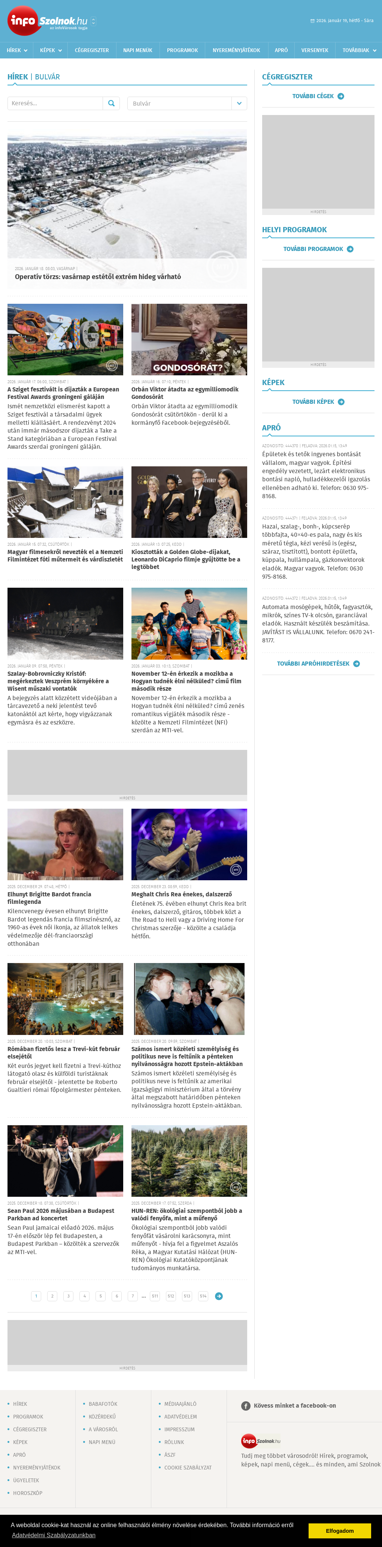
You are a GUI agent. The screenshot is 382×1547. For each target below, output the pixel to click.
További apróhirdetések (313, 663)
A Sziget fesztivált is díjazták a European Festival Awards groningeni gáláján (63, 393)
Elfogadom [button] (340, 1531)
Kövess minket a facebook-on (295, 1406)
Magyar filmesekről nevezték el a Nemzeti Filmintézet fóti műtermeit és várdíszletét (65, 556)
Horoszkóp (27, 1493)
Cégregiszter (92, 50)
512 (171, 1296)
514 (203, 1296)
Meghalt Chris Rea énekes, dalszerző (181, 894)
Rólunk (174, 1442)
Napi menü (102, 1442)
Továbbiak (356, 50)
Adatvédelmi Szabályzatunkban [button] (54, 1535)
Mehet (111, 103)
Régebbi (219, 1296)
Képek (47, 50)
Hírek (14, 50)
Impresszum (179, 1430)
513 (187, 1296)
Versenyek (314, 50)
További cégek (313, 96)
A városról (103, 1430)
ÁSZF (170, 1455)
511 (155, 1296)
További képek (313, 402)
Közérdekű (102, 1417)
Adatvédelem (180, 1417)
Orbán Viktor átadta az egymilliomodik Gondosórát (185, 393)
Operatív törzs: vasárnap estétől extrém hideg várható (98, 277)
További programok (313, 249)
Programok (182, 50)
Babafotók (103, 1404)
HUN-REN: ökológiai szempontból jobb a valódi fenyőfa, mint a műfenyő (186, 1215)
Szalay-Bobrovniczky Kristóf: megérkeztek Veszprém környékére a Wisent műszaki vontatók (58, 681)
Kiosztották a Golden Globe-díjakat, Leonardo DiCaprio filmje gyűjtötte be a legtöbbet (185, 560)
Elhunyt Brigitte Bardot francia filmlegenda (49, 898)
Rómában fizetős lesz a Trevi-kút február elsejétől (63, 1053)
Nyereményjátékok (236, 50)
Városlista (93, 21)
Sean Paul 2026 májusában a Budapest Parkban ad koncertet (60, 1215)
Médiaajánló (180, 1404)
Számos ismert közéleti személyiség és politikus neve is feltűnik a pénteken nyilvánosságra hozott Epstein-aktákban (187, 1057)
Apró (281, 50)
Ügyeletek (26, 1481)
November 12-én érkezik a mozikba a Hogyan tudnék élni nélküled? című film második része (186, 681)
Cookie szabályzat (188, 1468)
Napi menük (137, 50)
